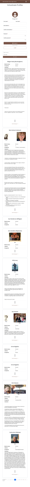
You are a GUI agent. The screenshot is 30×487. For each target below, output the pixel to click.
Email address (6, 25)
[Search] (15, 52)
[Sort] (15, 55)
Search (15, 56)
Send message (15, 123)
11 (25, 479)
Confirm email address (8, 29)
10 (23, 479)
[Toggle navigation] (26, 1)
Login (15, 47)
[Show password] (25, 35)
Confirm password (7, 37)
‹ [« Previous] (7, 479)
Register (15, 43)
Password (5, 33)
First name (6, 21)
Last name (18, 21)
